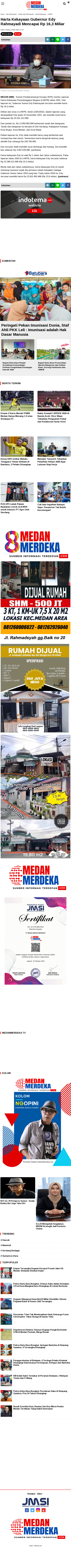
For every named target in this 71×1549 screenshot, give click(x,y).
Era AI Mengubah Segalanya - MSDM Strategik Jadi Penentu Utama (51, 1226)
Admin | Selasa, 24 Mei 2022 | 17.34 (12, 30)
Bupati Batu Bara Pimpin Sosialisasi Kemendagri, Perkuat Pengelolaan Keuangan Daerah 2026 (17, 366)
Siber (39, 1494)
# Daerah (5, 1240)
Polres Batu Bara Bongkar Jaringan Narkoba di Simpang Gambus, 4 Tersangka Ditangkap (40, 1346)
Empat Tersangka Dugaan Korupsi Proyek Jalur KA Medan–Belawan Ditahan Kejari (38, 1269)
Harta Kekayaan (40, 14)
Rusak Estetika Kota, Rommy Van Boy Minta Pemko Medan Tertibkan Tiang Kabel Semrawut (38, 1407)
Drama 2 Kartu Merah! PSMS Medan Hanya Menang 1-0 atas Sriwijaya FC (17, 416)
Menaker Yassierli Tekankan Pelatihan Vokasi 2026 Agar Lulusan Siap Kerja (52, 462)
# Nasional (6, 1245)
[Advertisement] (35, 239)
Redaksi (31, 1494)
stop (17, 34)
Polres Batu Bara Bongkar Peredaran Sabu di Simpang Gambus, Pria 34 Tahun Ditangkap (40, 1392)
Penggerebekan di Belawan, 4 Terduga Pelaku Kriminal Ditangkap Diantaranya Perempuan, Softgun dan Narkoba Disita (41, 1362)
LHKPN (50, 14)
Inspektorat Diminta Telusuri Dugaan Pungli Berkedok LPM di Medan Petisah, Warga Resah (40, 1331)
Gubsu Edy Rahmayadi (26, 14)
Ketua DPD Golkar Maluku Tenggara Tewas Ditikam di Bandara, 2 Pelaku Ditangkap (16, 462)
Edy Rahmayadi (11, 14)
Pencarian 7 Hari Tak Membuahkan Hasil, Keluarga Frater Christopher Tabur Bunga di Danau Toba (41, 1315)
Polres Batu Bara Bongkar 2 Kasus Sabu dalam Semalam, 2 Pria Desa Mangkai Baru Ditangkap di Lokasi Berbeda (41, 1285)
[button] (68, 1)
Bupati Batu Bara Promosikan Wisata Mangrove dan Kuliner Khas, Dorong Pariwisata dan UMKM (52, 366)
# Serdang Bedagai (10, 1251)
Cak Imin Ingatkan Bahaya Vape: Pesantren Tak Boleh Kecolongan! (51, 507)
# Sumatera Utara (9, 1256)
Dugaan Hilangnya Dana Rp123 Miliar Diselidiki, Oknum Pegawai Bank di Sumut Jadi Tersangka (39, 1300)
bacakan (7, 34)
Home (2, 14)
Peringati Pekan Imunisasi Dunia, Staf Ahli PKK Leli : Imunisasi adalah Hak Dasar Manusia (35, 329)
